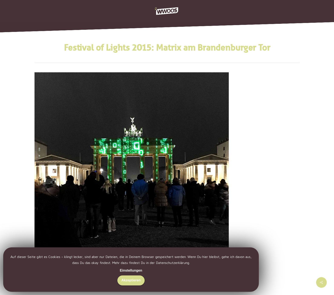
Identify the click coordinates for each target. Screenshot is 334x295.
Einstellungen (131, 270)
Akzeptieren (131, 280)
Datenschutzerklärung (172, 263)
